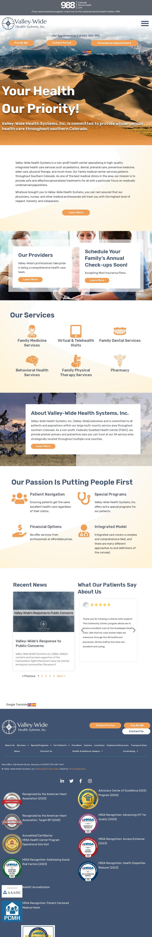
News (17, 752)
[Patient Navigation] (19, 499)
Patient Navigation (47, 495)
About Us (10, 746)
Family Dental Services (120, 341)
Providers (77, 746)
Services (23, 746)
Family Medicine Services (32, 343)
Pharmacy (120, 370)
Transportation (139, 746)
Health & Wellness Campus (87, 752)
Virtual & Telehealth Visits (76, 343)
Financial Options (46, 527)
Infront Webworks (77, 770)
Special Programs (111, 495)
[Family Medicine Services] (32, 331)
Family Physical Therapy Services (76, 373)
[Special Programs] (84, 499)
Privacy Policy (52, 770)
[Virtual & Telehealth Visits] (76, 331)
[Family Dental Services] (120, 331)
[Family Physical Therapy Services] (76, 361)
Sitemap (40, 770)
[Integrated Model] (84, 531)
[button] (145, 23)
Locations (99, 746)
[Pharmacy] (120, 361)
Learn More (31, 279)
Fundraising (130, 752)
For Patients (62, 746)
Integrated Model (111, 527)
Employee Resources (118, 746)
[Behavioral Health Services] (32, 361)
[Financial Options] (19, 531)
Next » (61, 677)
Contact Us (46, 752)
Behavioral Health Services (32, 373)
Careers (88, 746)
